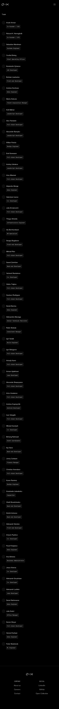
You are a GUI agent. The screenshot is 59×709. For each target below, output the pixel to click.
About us (17, 685)
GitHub (42, 689)
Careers (17, 689)
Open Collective (42, 693)
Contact (17, 693)
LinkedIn (42, 685)
